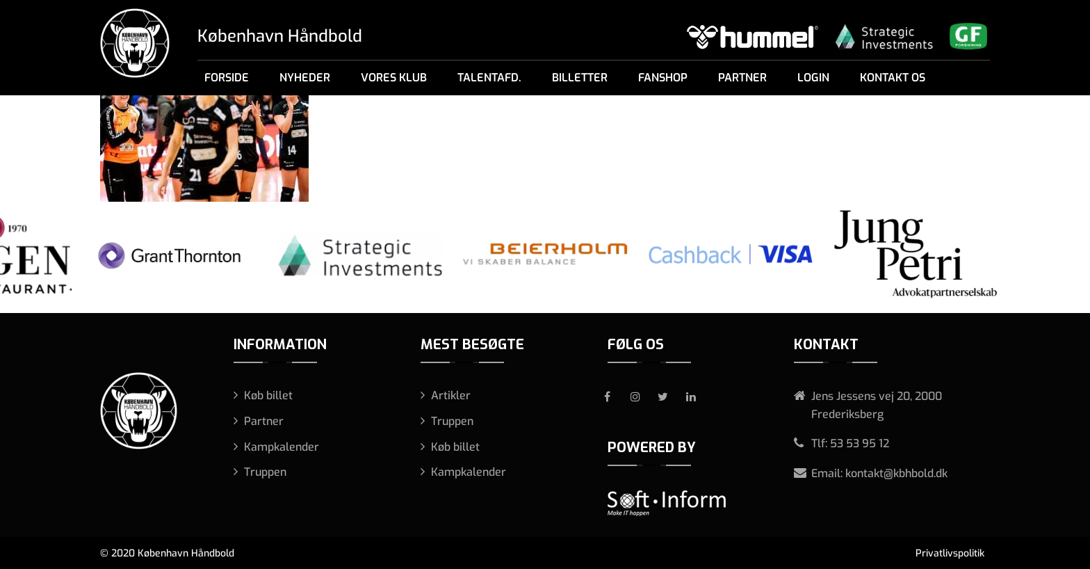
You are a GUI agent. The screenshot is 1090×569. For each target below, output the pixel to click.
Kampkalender (281, 447)
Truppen (265, 472)
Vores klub (394, 77)
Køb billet (268, 395)
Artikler (451, 395)
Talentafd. (489, 77)
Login (813, 77)
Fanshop (663, 77)
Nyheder (304, 77)
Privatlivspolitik (950, 553)
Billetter (580, 77)
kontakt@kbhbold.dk (896, 473)
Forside (226, 77)
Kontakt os (892, 77)
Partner (742, 77)
